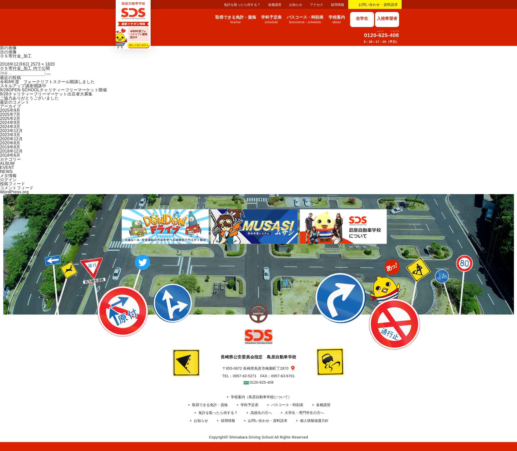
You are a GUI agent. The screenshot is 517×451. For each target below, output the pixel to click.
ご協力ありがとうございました (29, 98)
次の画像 (8, 52)
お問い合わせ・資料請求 (378, 5)
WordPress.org (14, 192)
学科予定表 (249, 405)
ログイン (8, 180)
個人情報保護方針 (314, 421)
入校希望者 (387, 18)
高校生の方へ (261, 413)
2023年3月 (10, 135)
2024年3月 (10, 126)
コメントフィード (17, 188)
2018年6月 (10, 155)
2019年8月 (10, 147)
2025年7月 (10, 114)
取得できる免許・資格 (210, 405)
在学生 (362, 18)
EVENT (7, 167)
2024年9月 (10, 122)
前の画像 (8, 48)
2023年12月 (11, 131)
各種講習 (274, 4)
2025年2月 (10, 118)
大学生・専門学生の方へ (304, 413)
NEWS (6, 171)
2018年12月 (11, 151)
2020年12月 (11, 139)
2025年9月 (10, 110)
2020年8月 (10, 143)
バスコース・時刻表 (287, 405)
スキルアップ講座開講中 (23, 86)
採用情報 (337, 4)
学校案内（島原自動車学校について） (261, 397)
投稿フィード (12, 184)
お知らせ (295, 4)
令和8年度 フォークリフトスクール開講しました (47, 82)
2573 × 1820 (43, 64)
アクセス (316, 4)
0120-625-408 (381, 35)
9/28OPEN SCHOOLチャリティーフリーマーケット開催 (53, 90)
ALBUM (7, 163)
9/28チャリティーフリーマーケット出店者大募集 (46, 94)
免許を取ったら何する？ (242, 4)
